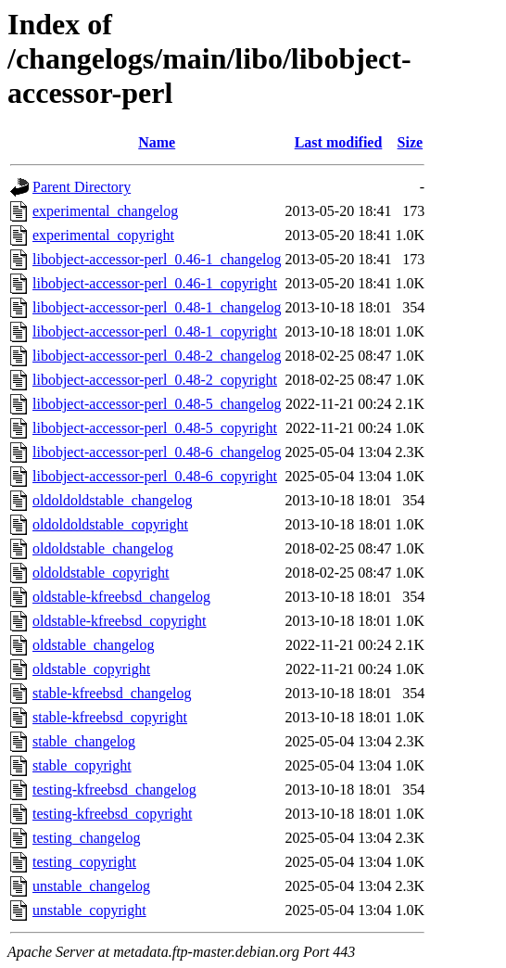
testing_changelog (86, 838)
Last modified (339, 142)
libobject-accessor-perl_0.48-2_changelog (156, 355)
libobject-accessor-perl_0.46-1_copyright (154, 283)
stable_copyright (82, 765)
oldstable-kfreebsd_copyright (119, 621)
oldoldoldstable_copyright (110, 524)
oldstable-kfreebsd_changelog (121, 597)
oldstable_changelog (93, 645)
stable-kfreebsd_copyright (109, 717)
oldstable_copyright (91, 669)
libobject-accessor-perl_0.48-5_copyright (154, 428)
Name (156, 142)
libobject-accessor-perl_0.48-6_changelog (156, 452)
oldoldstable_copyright (101, 572)
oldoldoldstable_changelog (112, 500)
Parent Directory (81, 187)
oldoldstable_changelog (102, 548)
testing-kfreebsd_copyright (112, 814)
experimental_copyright (103, 235)
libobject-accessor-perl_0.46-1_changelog (156, 259)
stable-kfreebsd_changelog (111, 693)
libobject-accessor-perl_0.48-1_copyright (154, 331)
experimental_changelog (105, 211)
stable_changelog (83, 741)
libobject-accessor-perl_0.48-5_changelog (156, 404)
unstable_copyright (89, 910)
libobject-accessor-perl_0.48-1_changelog (156, 307)
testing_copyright (84, 862)
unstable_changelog (91, 886)
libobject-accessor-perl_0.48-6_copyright (154, 476)
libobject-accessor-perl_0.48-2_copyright (154, 380)
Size (411, 142)
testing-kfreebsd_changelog (114, 789)
